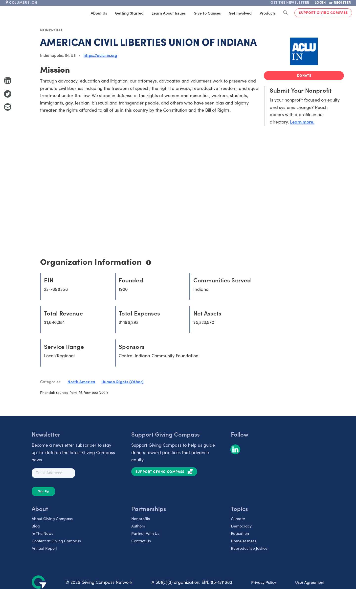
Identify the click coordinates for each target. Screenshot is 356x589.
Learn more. (302, 122)
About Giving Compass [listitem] (52, 518)
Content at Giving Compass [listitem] (56, 540)
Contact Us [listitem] (141, 540)
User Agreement (309, 582)
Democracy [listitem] (241, 525)
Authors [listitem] (138, 525)
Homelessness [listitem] (243, 540)
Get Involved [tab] (240, 13)
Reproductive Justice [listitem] (249, 548)
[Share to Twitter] (7, 94)
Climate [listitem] (238, 518)
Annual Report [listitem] (44, 548)
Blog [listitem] (36, 525)
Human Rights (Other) (122, 381)
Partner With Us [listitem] (145, 533)
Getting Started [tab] (129, 13)
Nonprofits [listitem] (140, 518)
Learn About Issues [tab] (169, 13)
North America (81, 381)
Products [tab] (268, 13)
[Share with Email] (7, 107)
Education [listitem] (240, 533)
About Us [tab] (99, 13)
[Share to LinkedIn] (7, 80)
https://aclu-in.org (100, 55)
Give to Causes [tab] (207, 13)
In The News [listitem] (42, 533)
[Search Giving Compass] (285, 13)
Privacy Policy (263, 582)
